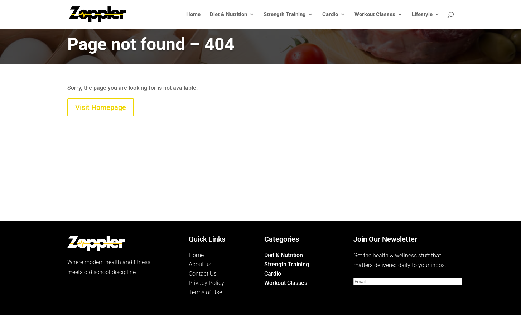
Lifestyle (422, 15)
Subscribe (377, 295)
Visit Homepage (100, 107)
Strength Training (285, 15)
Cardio (330, 15)
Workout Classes (374, 15)
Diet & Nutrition (228, 15)
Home (193, 15)
